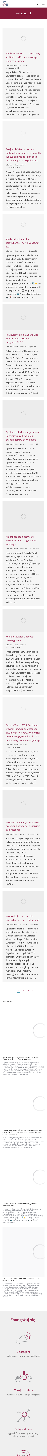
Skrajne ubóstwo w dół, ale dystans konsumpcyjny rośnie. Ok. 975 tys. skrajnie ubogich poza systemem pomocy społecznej (23, 155)
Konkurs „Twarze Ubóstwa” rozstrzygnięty (20, 638)
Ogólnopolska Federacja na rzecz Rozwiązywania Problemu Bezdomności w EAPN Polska (23, 436)
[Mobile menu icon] (43, 3)
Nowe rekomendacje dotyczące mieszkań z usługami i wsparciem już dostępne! (23, 826)
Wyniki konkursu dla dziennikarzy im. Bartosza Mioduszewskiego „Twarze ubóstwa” (23, 57)
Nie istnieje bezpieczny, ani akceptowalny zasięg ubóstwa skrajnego (21, 540)
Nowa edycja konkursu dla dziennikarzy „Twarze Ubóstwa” (22, 918)
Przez (20, 65)
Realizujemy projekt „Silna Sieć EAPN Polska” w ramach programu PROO (22, 338)
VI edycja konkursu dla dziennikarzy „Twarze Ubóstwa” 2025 (22, 242)
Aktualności (10, 65)
